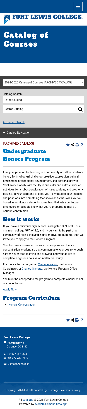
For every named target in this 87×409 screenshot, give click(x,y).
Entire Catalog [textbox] (13, 100)
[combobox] (43, 82)
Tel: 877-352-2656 (17, 354)
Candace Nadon (47, 264)
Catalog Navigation (18, 132)
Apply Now (10, 289)
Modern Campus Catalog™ (51, 404)
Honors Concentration (21, 304)
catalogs (28, 399)
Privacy (76, 390)
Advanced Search (14, 122)
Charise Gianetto (32, 268)
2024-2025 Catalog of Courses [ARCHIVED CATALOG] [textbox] (38, 82)
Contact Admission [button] (18, 364)
